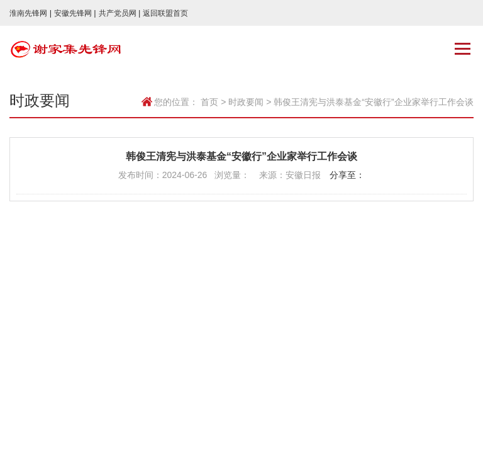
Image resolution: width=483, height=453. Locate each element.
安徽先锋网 (75, 13)
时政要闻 (246, 102)
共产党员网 (120, 13)
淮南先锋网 (30, 13)
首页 (209, 102)
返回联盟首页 (165, 13)
